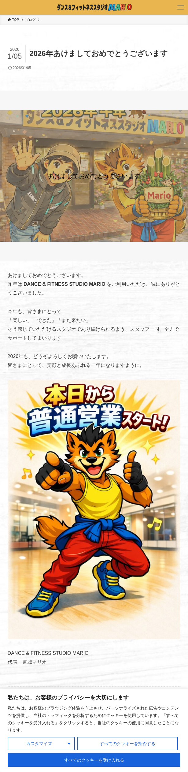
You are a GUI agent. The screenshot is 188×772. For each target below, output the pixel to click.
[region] (94, 730)
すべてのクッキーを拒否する (127, 743)
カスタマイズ (39, 743)
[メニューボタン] (180, 7)
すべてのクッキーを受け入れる (94, 760)
